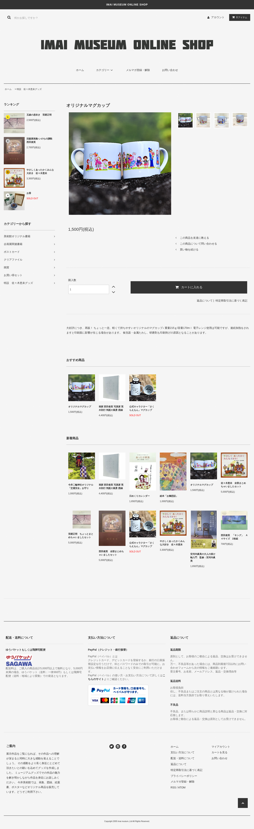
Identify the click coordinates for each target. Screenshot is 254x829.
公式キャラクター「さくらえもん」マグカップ (141, 408)
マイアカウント (221, 746)
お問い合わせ (170, 70)
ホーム (80, 70)
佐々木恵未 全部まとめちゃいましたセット (233, 485)
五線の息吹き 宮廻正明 (39, 114)
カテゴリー (105, 70)
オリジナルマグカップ (79, 406)
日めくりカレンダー (139, 496)
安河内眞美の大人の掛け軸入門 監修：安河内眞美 (202, 557)
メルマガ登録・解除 (138, 70)
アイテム (238, 17)
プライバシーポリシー (184, 775)
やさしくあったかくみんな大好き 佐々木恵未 (40, 171)
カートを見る (219, 752)
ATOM (181, 787)
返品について (205, 300)
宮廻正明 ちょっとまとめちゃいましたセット (80, 536)
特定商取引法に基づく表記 (231, 300)
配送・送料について (182, 758)
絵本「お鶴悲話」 (169, 496)
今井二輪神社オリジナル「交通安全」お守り (80, 486)
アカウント (217, 17)
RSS (173, 787)
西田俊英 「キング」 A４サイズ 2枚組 (234, 537)
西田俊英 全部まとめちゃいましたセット (111, 553)
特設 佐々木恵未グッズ (29, 89)
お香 (29, 193)
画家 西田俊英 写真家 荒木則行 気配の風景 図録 (111, 408)
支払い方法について (182, 752)
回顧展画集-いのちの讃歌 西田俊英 (41, 140)
